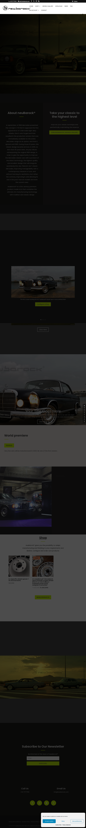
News (66, 6)
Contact (44, 10)
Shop (37, 6)
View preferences (77, 821)
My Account (33, 10)
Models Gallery (47, 6)
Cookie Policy (59, 824)
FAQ (71, 6)
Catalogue (58, 6)
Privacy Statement (66, 824)
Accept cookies (49, 821)
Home (31, 6)
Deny (63, 821)
